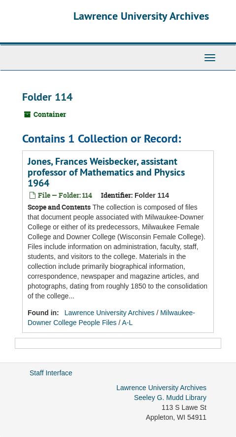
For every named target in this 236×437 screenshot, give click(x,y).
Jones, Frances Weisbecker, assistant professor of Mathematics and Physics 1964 (106, 172)
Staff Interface (51, 373)
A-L (127, 323)
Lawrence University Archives (141, 16)
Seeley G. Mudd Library (170, 397)
